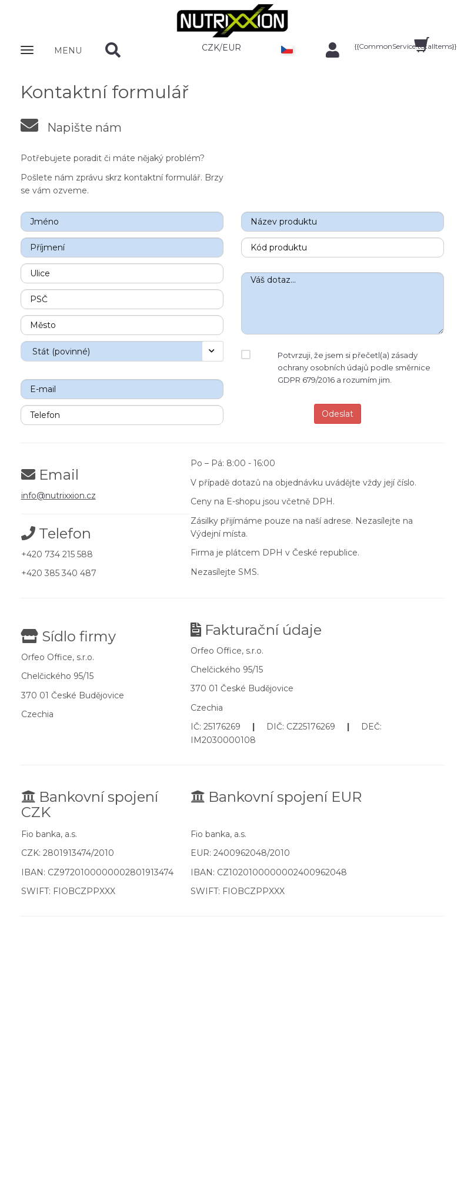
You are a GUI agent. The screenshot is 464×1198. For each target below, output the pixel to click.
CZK (210, 47)
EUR (231, 47)
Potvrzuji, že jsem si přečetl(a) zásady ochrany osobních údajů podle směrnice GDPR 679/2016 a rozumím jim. (354, 367)
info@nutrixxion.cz (58, 495)
